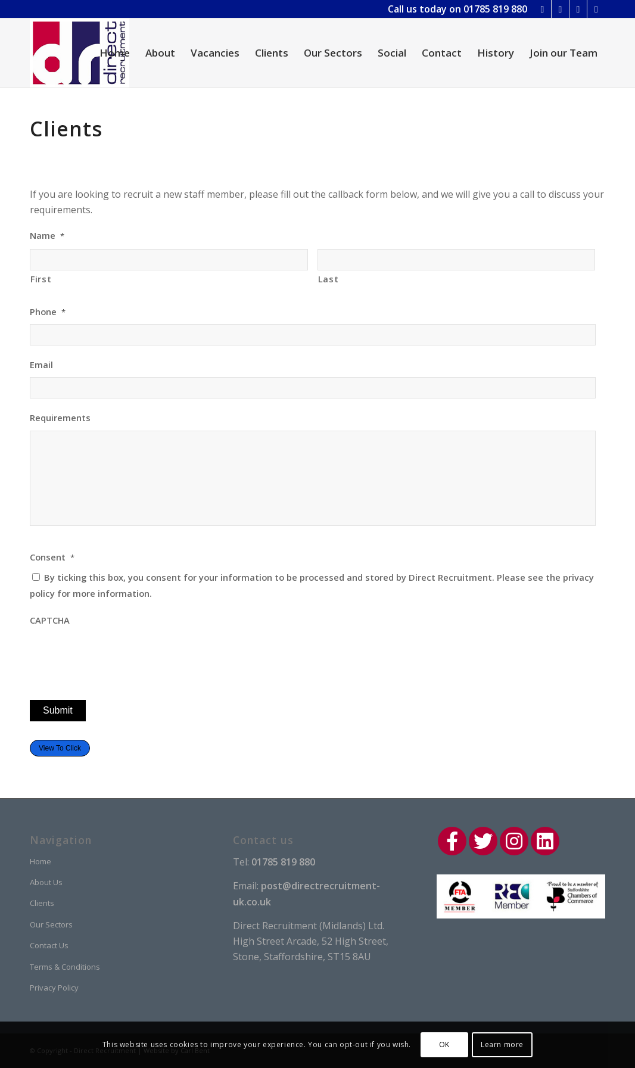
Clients (42, 903)
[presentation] (120, 656)
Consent (52, 557)
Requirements (60, 418)
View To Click (60, 748)
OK (444, 1044)
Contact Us (49, 945)
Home (40, 861)
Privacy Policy (54, 987)
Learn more (502, 1044)
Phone (48, 311)
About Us (46, 882)
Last (328, 279)
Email (41, 364)
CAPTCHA (50, 620)
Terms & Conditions (65, 966)
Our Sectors (51, 924)
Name (47, 235)
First (40, 279)
